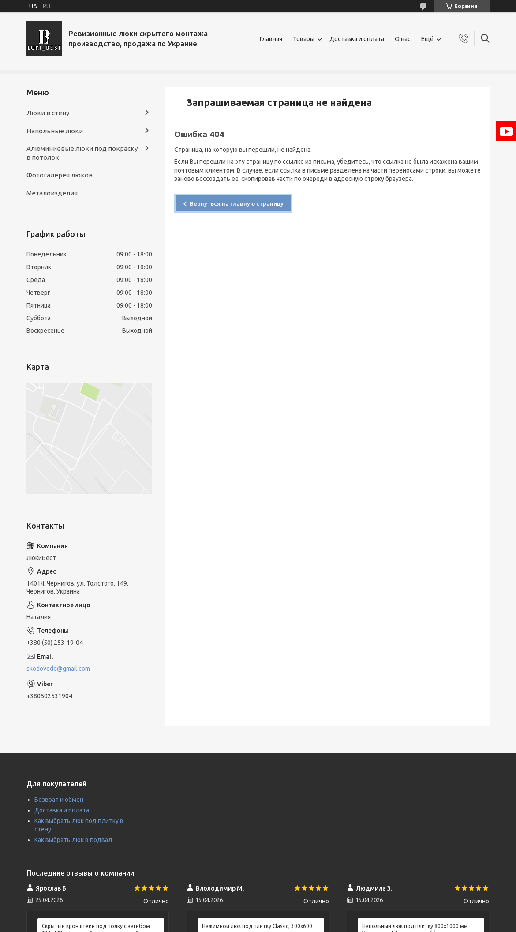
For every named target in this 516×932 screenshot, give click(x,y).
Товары (303, 38)
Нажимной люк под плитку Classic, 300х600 (257, 926)
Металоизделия (52, 193)
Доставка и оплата (356, 38)
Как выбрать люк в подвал (73, 839)
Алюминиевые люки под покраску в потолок (82, 153)
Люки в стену (47, 112)
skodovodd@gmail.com (58, 668)
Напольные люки (54, 131)
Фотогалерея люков (59, 175)
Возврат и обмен (58, 799)
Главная (271, 38)
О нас (403, 38)
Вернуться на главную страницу (237, 203)
